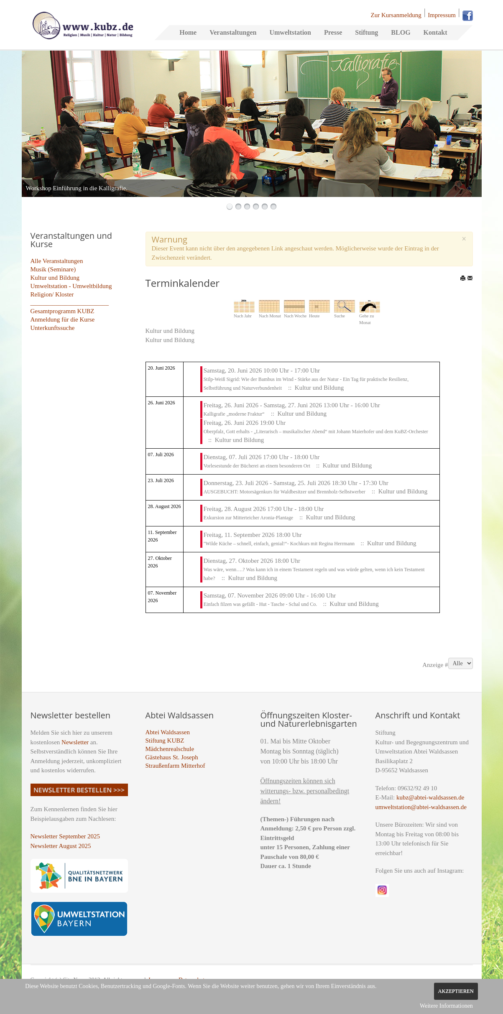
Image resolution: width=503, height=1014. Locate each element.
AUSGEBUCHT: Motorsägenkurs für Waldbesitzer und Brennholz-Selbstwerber (284, 492)
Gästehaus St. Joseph (172, 757)
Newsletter (75, 742)
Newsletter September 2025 (65, 836)
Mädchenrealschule (170, 749)
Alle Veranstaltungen (57, 261)
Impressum (442, 15)
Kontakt (435, 32)
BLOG (400, 32)
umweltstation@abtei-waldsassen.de (421, 807)
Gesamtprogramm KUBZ (62, 311)
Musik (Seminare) (53, 269)
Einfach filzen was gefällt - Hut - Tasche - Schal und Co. (261, 604)
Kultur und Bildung (55, 277)
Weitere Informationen (446, 1006)
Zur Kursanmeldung (396, 15)
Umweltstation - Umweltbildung (71, 286)
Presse (333, 32)
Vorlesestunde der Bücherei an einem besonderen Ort (258, 466)
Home (188, 32)
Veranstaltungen (232, 32)
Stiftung (366, 32)
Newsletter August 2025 (61, 846)
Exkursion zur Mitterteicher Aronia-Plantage (248, 518)
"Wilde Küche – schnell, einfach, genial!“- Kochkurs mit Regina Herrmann (280, 544)
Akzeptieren (456, 991)
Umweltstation (290, 32)
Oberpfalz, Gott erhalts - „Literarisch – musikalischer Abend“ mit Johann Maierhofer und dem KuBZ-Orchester (316, 431)
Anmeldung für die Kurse (63, 319)
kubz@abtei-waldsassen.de (430, 797)
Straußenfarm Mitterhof (175, 765)
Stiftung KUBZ (165, 740)
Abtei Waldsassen (168, 732)
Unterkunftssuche (53, 327)
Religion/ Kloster (52, 294)
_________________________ (70, 302)
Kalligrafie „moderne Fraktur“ (234, 414)
